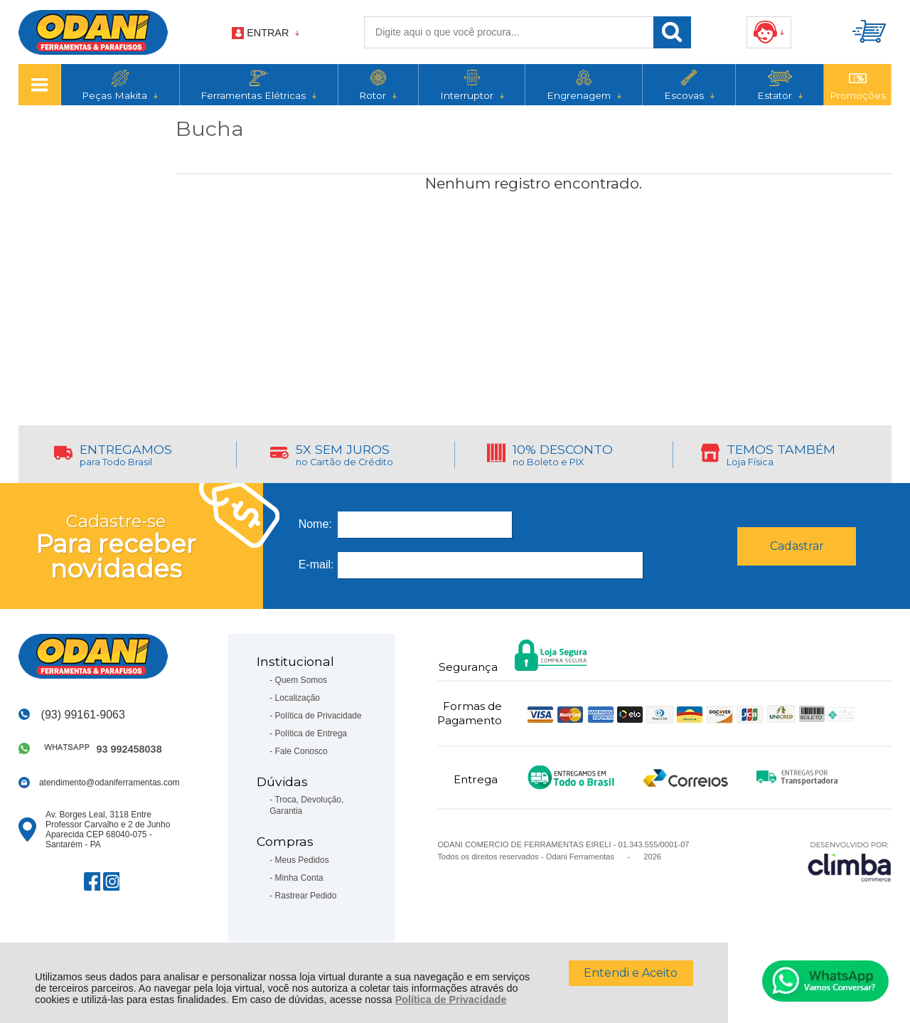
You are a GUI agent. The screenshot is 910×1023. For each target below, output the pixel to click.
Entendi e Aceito (631, 973)
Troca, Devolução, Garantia (306, 805)
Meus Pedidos (302, 860)
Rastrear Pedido (306, 896)
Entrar (268, 32)
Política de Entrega (311, 733)
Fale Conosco (301, 751)
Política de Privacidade (451, 999)
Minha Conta (299, 878)
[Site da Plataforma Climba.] (850, 861)
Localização (297, 698)
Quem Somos (301, 680)
